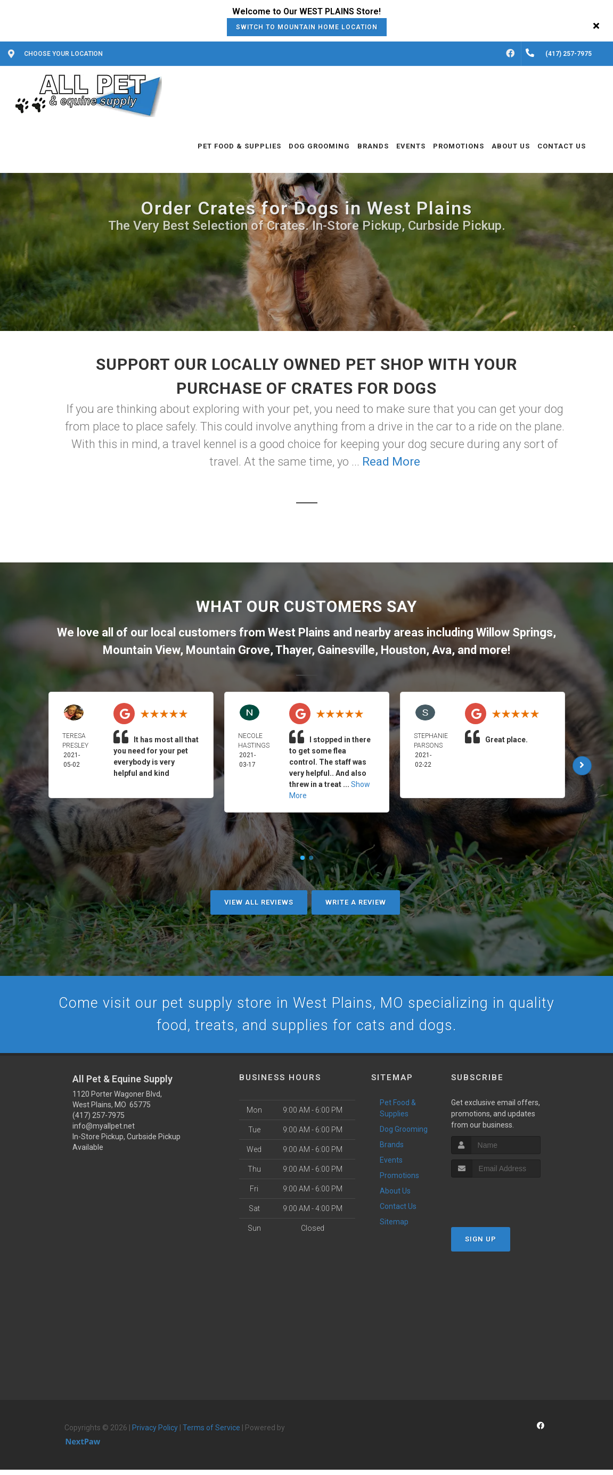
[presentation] (508, 1202)
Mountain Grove (228, 650)
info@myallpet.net (103, 1132)
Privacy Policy (155, 1433)
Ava (442, 650)
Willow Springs (514, 632)
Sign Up (480, 1244)
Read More (391, 461)
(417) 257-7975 (98, 1121)
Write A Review (355, 902)
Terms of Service (211, 1433)
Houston (403, 650)
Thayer (293, 650)
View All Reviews (258, 902)
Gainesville (346, 650)
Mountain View (141, 650)
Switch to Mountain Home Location (307, 27)
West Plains (299, 632)
